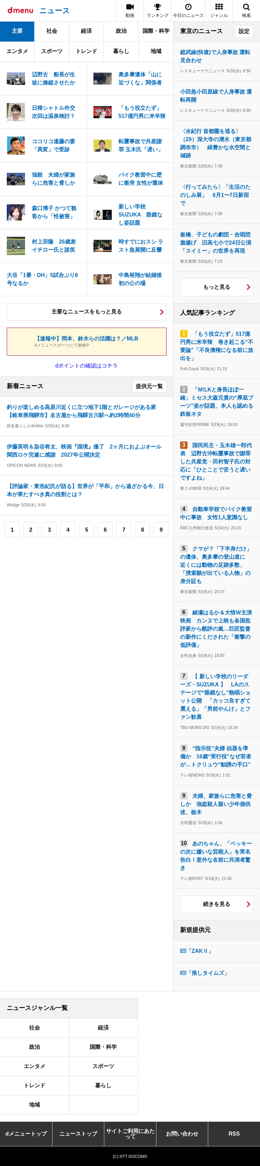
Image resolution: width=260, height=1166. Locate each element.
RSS (234, 1134)
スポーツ (52, 51)
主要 (17, 31)
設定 (244, 31)
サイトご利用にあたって (130, 1133)
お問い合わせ (182, 1134)
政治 (121, 31)
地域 (156, 51)
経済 (86, 31)
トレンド (86, 51)
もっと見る (216, 287)
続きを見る (216, 904)
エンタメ (17, 51)
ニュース (54, 10)
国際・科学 (156, 31)
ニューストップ (78, 1134)
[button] (219, 10)
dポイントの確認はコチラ (87, 366)
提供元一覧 (149, 386)
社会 (51, 31)
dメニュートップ (26, 1134)
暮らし (121, 51)
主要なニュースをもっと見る (86, 311)
